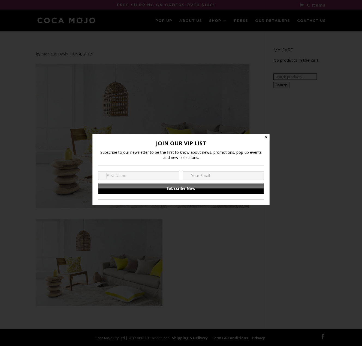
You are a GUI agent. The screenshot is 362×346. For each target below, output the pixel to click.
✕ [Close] (266, 137)
